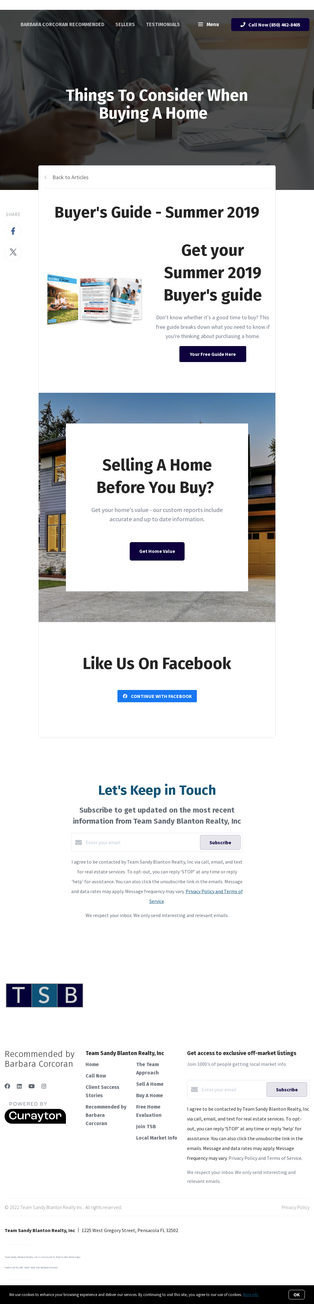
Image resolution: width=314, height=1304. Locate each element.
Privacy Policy (295, 1207)
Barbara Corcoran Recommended (62, 24)
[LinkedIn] (19, 1086)
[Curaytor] (35, 1122)
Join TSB (146, 1126)
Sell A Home (149, 1084)
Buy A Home (149, 1095)
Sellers (125, 24)
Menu (208, 25)
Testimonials (163, 24)
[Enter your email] (141, 842)
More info (250, 1294)
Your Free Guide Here (213, 354)
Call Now (96, 1076)
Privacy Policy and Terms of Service (264, 1158)
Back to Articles (70, 177)
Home (92, 1064)
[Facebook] (7, 1086)
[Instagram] (43, 1086)
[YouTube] (32, 1086)
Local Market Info (156, 1138)
